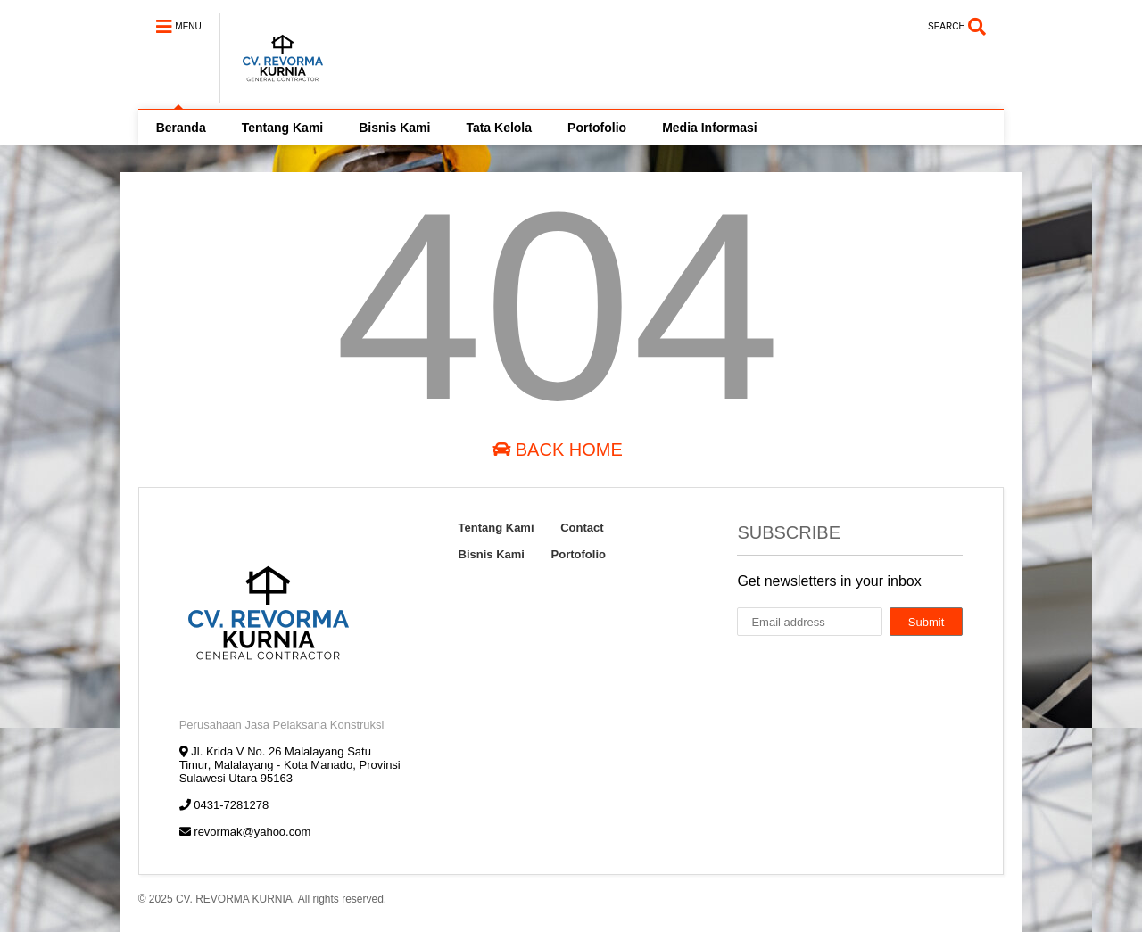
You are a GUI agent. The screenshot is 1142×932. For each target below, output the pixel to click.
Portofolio (596, 127)
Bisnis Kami (394, 127)
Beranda (181, 127)
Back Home (557, 449)
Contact (581, 527)
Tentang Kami (283, 127)
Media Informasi (709, 127)
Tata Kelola (499, 127)
